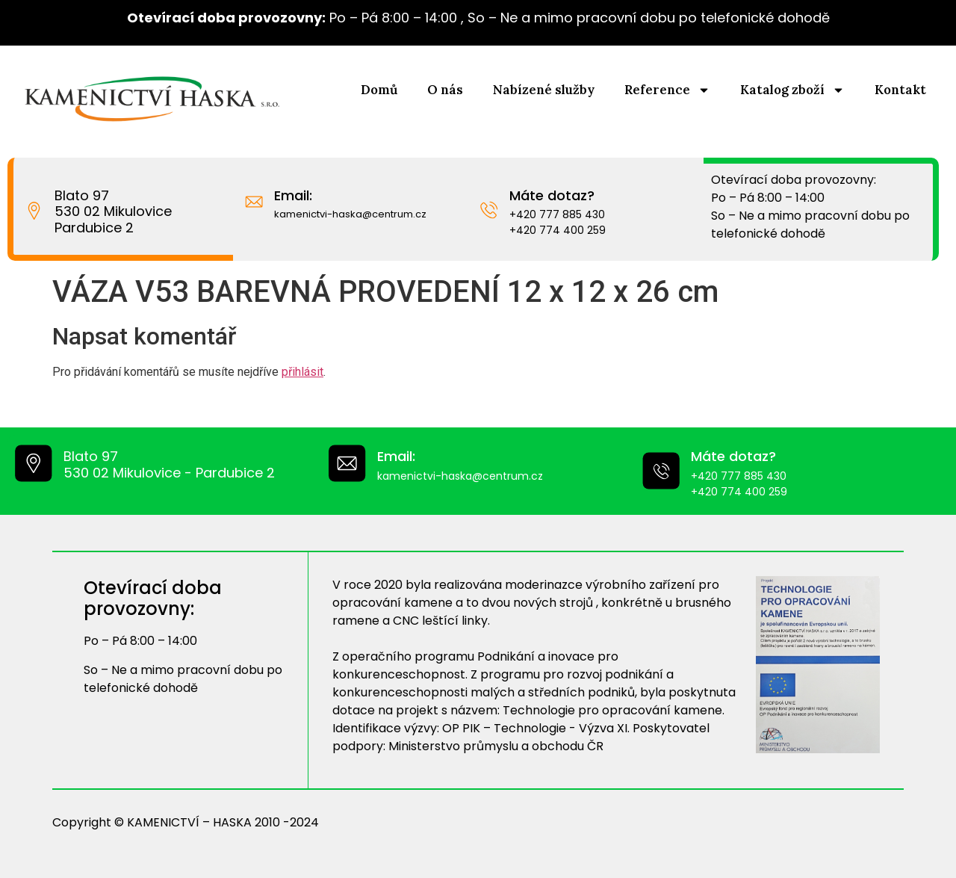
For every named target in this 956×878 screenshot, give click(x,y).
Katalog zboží (792, 90)
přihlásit (302, 372)
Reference (667, 90)
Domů (379, 89)
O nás (445, 89)
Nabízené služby (544, 89)
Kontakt (900, 89)
